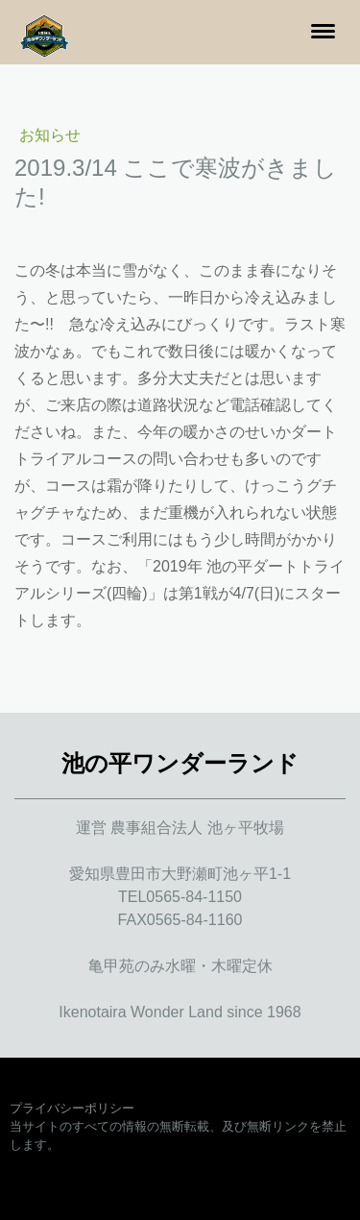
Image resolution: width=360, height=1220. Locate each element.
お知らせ (50, 135)
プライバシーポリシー (72, 1108)
